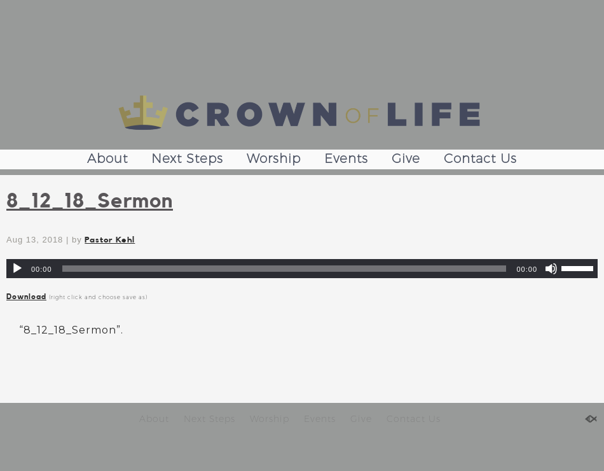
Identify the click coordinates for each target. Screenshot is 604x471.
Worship (274, 158)
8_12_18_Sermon (89, 201)
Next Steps (187, 158)
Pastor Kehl (110, 240)
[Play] (17, 268)
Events (346, 158)
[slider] (284, 268)
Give (406, 158)
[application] (302, 268)
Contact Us (480, 158)
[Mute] (551, 268)
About (107, 158)
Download (26, 296)
